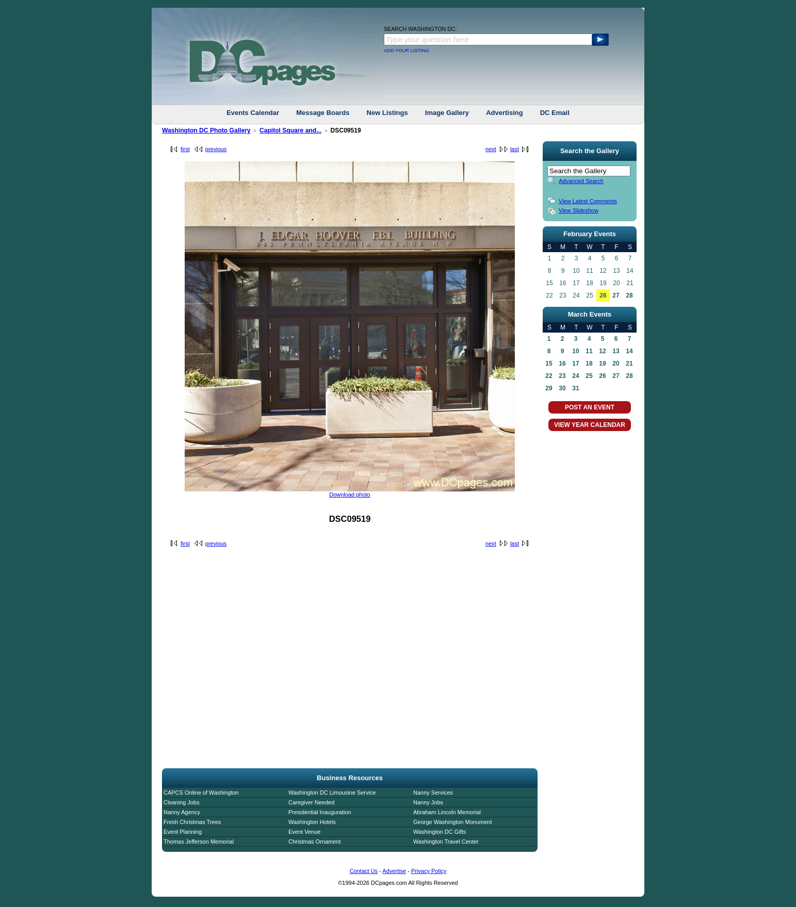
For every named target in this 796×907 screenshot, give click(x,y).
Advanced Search (581, 181)
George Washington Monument (452, 822)
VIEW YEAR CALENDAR (589, 424)
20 (615, 363)
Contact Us (364, 871)
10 (575, 351)
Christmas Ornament (314, 841)
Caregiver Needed (311, 802)
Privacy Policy (428, 871)
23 (562, 376)
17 (575, 363)
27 (615, 295)
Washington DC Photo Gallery (206, 130)
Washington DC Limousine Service (332, 792)
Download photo (349, 494)
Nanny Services (433, 792)
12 (602, 351)
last (514, 149)
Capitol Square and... (290, 130)
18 (589, 363)
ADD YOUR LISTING (406, 50)
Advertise (394, 871)
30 (562, 388)
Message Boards (322, 113)
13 (615, 351)
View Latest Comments (588, 201)
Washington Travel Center (446, 841)
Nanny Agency (182, 812)
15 (548, 363)
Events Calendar (252, 113)
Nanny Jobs (428, 802)
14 (629, 351)
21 (629, 363)
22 (548, 376)
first (185, 149)
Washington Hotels (312, 822)
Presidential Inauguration (319, 812)
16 (562, 363)
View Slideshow (578, 210)
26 (602, 295)
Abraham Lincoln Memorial (447, 812)
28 (629, 295)
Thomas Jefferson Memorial (199, 841)
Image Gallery (447, 113)
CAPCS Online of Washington (201, 792)
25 (589, 376)
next (490, 149)
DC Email (555, 113)
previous (216, 149)
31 (575, 388)
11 (589, 351)
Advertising (504, 113)
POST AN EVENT (589, 407)
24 (575, 376)
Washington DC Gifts (439, 832)
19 (602, 363)
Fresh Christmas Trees (192, 822)
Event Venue (304, 832)
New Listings (387, 113)
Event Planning (183, 832)
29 (548, 388)
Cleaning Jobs (182, 802)
